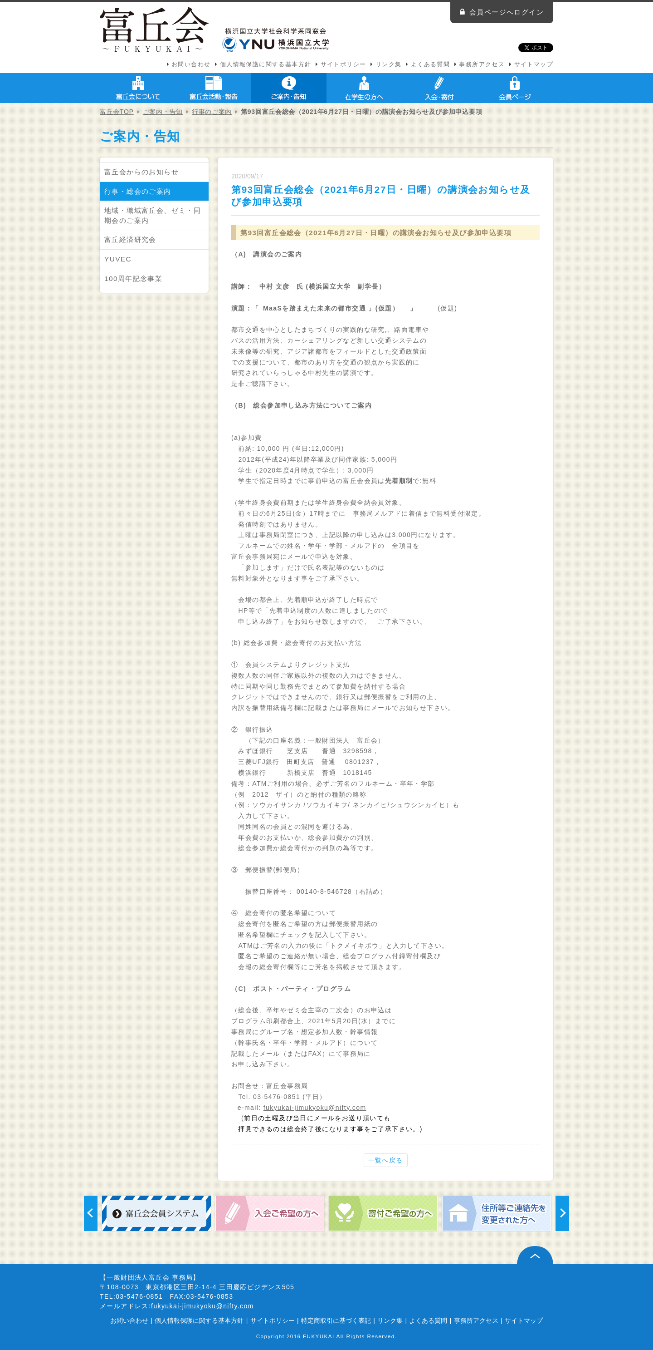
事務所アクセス (482, 64)
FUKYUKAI (319, 1336)
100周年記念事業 (133, 278)
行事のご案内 (212, 111)
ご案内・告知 (288, 88)
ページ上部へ (535, 1255)
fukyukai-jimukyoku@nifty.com (314, 1107)
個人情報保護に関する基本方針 (266, 64)
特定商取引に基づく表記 (336, 1320)
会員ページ (514, 88)
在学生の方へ (364, 88)
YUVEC (118, 259)
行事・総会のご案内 (137, 191)
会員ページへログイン (506, 12)
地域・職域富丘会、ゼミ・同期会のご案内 (152, 215)
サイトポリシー (343, 64)
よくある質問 (430, 64)
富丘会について (138, 88)
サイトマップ (533, 64)
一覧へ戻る (385, 1160)
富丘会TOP (117, 111)
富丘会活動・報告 (213, 88)
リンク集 (388, 64)
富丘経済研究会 (130, 239)
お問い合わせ (190, 64)
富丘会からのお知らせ (141, 172)
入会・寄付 (439, 88)
